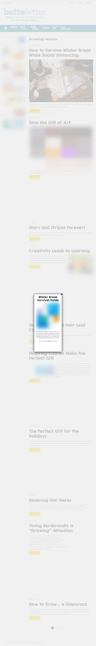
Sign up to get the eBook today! (48, 341)
